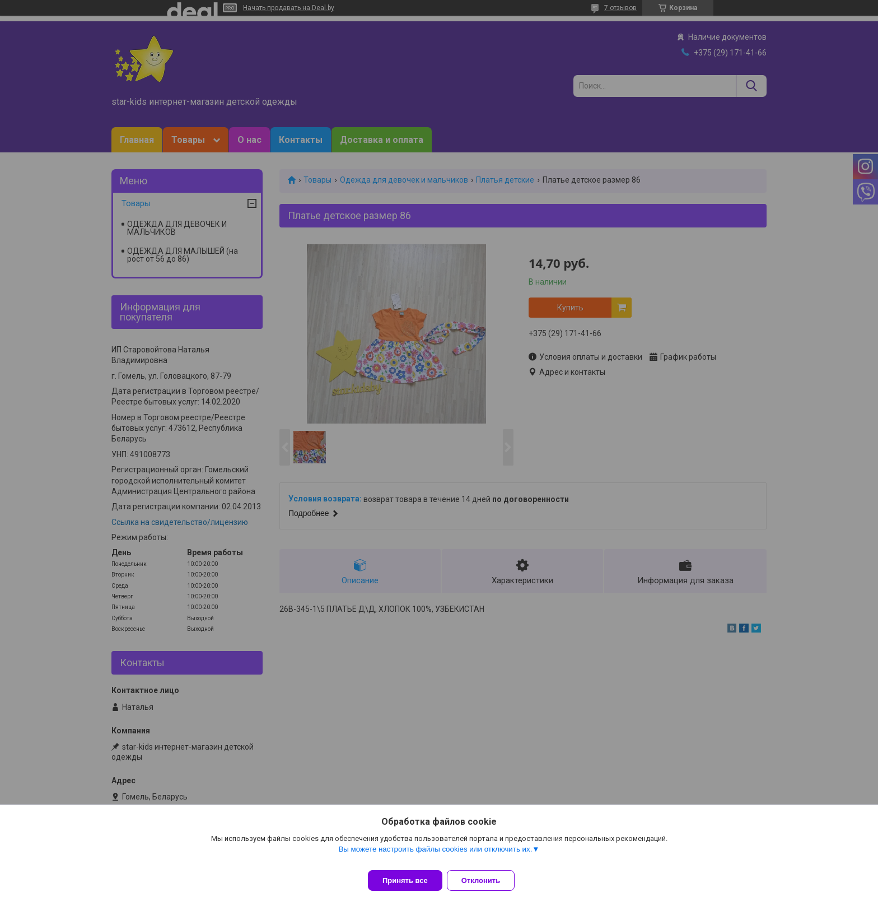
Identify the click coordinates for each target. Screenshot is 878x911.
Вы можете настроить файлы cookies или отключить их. (435, 856)
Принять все (405, 880)
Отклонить (487, 880)
